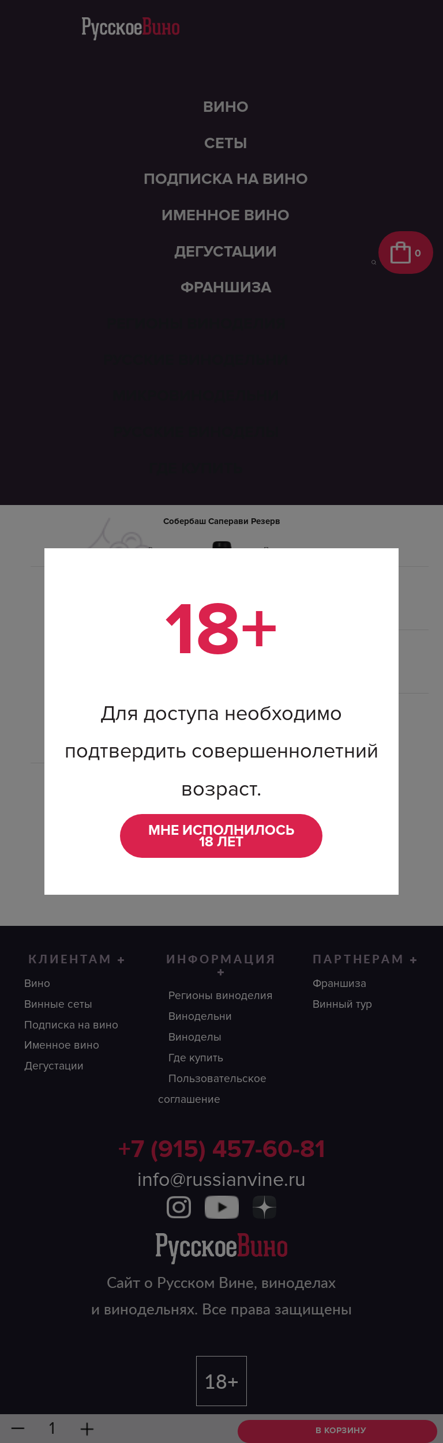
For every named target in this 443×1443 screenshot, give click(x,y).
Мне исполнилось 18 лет (221, 836)
